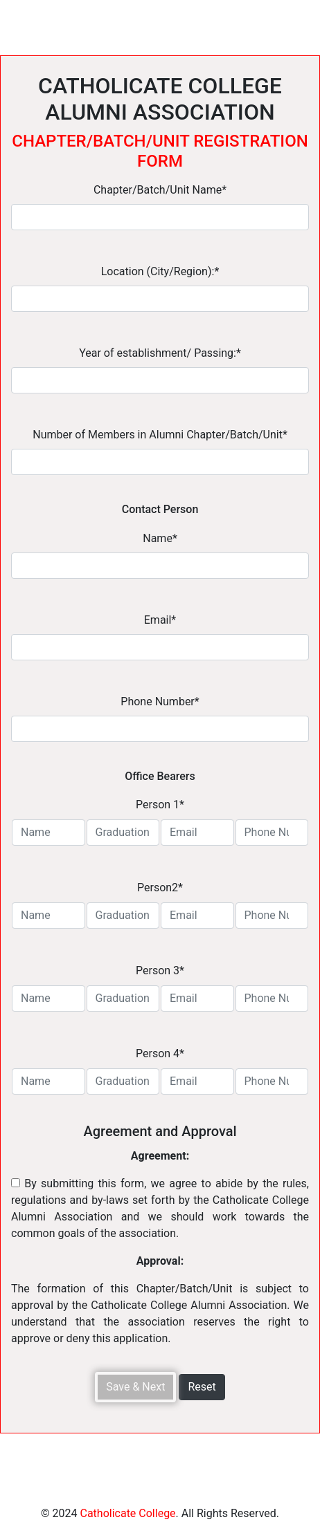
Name (160, 538)
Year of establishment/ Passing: (160, 353)
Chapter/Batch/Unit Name (160, 189)
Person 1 (160, 804)
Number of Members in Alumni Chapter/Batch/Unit (160, 434)
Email (160, 619)
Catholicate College (127, 1513)
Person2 (160, 887)
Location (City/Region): (160, 271)
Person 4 (160, 1053)
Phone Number (160, 701)
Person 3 (160, 970)
